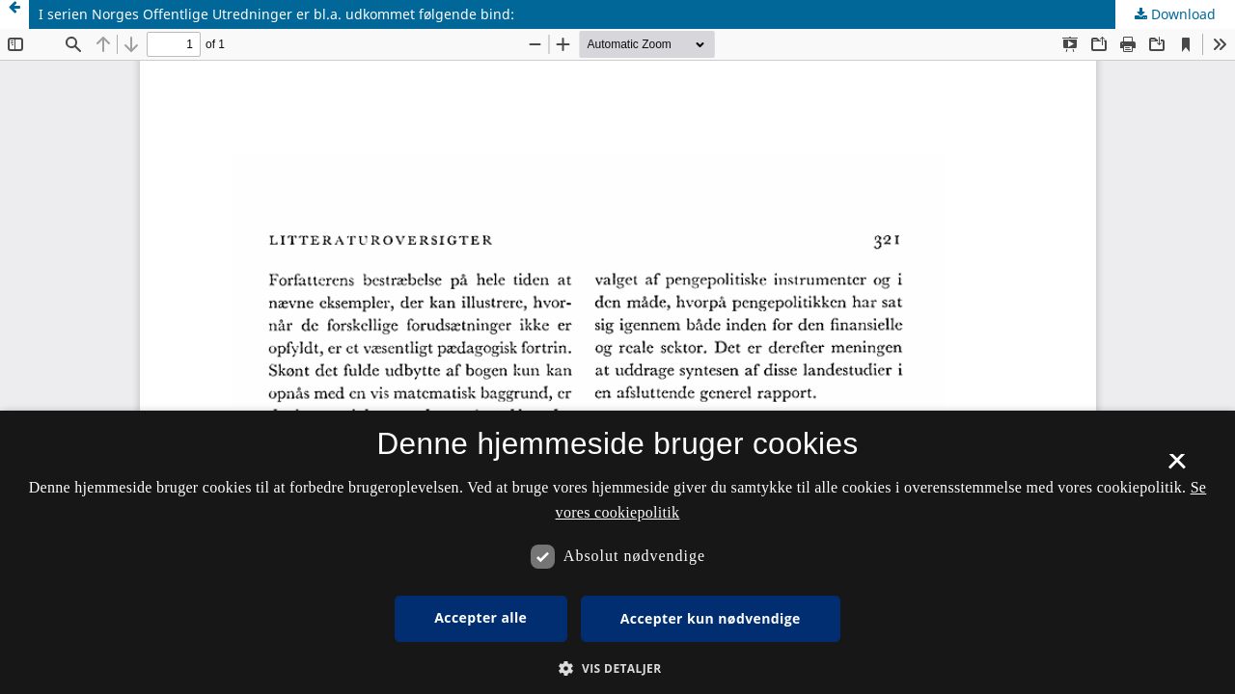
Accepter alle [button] (480, 617)
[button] (617, 668)
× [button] (1177, 467)
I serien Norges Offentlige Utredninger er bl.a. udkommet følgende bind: (276, 14)
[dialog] (617, 552)
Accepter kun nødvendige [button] (710, 618)
